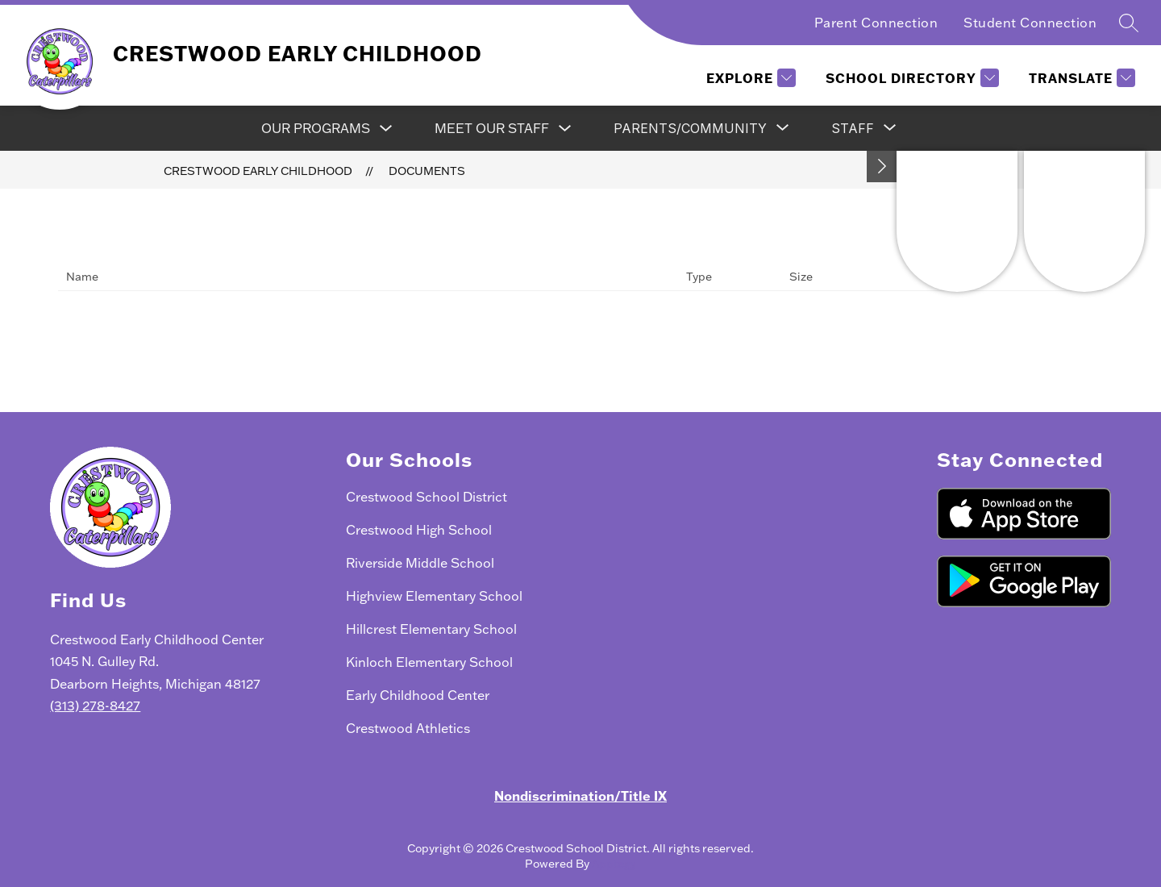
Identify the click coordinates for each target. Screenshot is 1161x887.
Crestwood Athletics (408, 727)
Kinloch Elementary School (429, 661)
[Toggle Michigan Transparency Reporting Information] (882, 166)
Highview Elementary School (434, 595)
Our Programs (315, 127)
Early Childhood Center (417, 694)
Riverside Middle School (420, 562)
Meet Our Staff (492, 127)
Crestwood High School (419, 529)
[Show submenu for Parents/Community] (690, 128)
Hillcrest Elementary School (431, 628)
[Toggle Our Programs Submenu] (386, 129)
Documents (427, 170)
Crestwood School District (426, 496)
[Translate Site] (1080, 78)
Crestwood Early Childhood (258, 170)
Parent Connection (876, 22)
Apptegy (614, 863)
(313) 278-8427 (95, 705)
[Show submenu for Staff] (852, 128)
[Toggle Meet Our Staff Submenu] (565, 129)
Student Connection (1029, 22)
